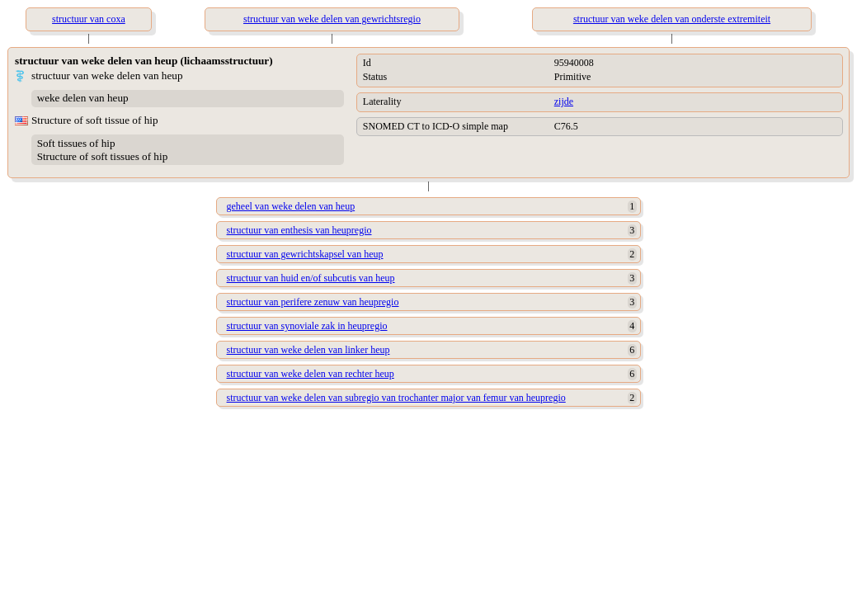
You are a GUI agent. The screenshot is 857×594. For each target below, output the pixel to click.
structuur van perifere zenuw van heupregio (313, 302)
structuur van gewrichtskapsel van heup (305, 254)
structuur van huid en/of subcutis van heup (311, 278)
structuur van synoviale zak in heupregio (307, 326)
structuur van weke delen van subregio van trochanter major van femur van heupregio (396, 397)
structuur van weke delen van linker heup (308, 350)
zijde (563, 101)
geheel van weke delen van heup (291, 206)
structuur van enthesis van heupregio (299, 230)
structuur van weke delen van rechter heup (310, 374)
